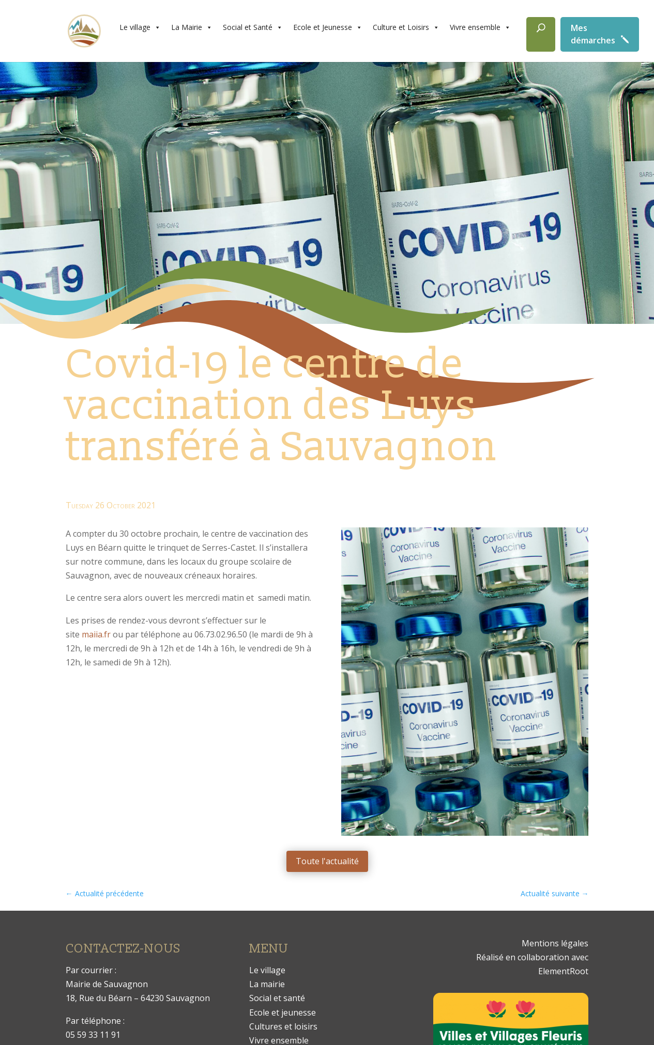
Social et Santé (253, 27)
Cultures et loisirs (283, 1026)
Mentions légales (555, 943)
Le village (140, 27)
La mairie (267, 984)
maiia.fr (96, 634)
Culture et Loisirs (406, 27)
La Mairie (191, 27)
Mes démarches (593, 34)
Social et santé (277, 998)
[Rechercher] (540, 34)
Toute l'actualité (327, 861)
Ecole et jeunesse (282, 1012)
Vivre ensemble (480, 27)
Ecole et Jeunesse (327, 27)
